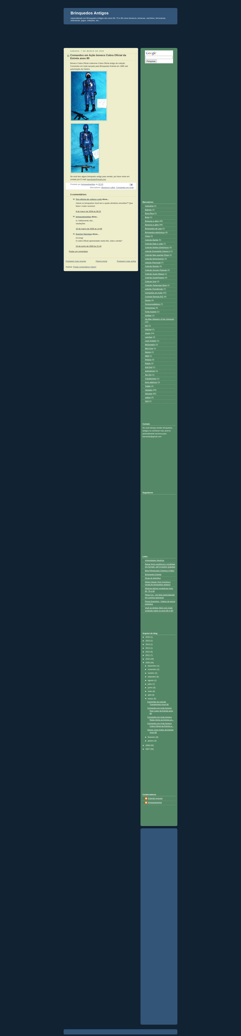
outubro (151, 673)
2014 (148, 644)
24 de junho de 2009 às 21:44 (88, 246)
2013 (148, 648)
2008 (148, 745)
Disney (148, 300)
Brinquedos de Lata (153, 229)
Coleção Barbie (151, 240)
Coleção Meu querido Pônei (157, 255)
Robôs (147, 363)
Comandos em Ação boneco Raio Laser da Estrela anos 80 (160, 711)
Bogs (147, 217)
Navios (148, 352)
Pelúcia (148, 360)
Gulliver (148, 315)
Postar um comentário (78, 251)
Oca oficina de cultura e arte (89, 199)
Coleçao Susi (150, 281)
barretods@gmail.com (96, 179)
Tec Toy (148, 375)
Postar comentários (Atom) (84, 267)
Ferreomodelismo (152, 304)
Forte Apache (150, 312)
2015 (148, 641)
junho (150, 688)
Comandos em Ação (125, 188)
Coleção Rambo (152, 266)
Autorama (149, 206)
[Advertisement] (120, 30)
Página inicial (101, 261)
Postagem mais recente (76, 261)
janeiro (151, 741)
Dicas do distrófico (153, 578)
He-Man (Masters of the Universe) (159, 319)
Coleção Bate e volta (154, 244)
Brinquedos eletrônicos (155, 232)
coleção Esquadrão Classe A (157, 251)
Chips (147, 236)
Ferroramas (150, 308)
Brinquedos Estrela (153, 574)
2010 (148, 659)
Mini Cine (149, 348)
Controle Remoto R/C (154, 297)
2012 (148, 652)
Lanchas (148, 337)
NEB (147, 356)
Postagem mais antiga (126, 261)
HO (146, 326)
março (151, 699)
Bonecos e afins (108, 188)
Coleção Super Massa (154, 274)
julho (150, 684)
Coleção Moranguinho (154, 259)
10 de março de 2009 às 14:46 (89, 229)
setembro (152, 677)
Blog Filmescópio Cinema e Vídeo (159, 571)
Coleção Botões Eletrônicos (157, 247)
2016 (148, 637)
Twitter (148, 386)
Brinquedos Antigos (90, 13)
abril (150, 695)
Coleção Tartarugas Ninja (156, 285)
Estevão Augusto (155, 798)
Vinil (147, 401)
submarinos (150, 371)
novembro (152, 669)
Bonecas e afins (152, 221)
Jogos (147, 333)
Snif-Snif (148, 367)
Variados (148, 390)
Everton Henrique (84, 234)
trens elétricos (151, 382)
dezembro (152, 666)
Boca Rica (149, 213)
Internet (148, 329)
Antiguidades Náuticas (154, 560)
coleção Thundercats (154, 289)
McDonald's (150, 345)
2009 (148, 663)
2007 (148, 749)
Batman (148, 210)
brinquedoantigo (83, 217)
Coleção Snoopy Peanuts (156, 270)
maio (150, 691)
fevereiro (152, 737)
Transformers (150, 379)
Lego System (150, 341)
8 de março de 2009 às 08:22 (88, 211)
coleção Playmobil (153, 263)
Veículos (148, 394)
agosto (151, 680)
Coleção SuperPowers (154, 278)
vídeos (148, 397)
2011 (148, 655)
